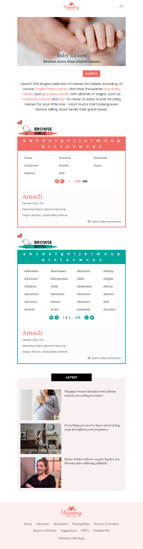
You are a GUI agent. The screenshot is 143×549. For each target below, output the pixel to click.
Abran (55, 302)
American (30, 99)
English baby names (52, 88)
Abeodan (31, 271)
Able (54, 286)
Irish (62, 99)
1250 (78, 181)
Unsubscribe (101, 530)
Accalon (109, 309)
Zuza (28, 158)
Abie (80, 279)
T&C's (85, 530)
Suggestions (69, 530)
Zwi (61, 173)
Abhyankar (59, 279)
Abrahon (84, 294)
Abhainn (83, 271)
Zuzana (65, 158)
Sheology (78, 538)
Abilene (30, 286)
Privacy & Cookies (106, 524)
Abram (108, 294)
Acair (55, 309)
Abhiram (31, 279)
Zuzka (64, 165)
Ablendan (84, 286)
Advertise (42, 524)
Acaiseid (83, 309)
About (28, 524)
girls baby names (55, 94)
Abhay (108, 271)
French (45, 99)
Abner (108, 286)
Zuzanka (100, 158)
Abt (106, 302)
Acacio (29, 309)
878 (78, 317)
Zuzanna (31, 165)
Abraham (31, 294)
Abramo (30, 302)
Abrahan (57, 294)
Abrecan (83, 302)
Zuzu (98, 165)
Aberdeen (58, 271)
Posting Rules (81, 524)
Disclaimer (60, 524)
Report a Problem (45, 530)
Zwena (29, 173)
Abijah (108, 279)
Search (91, 73)
